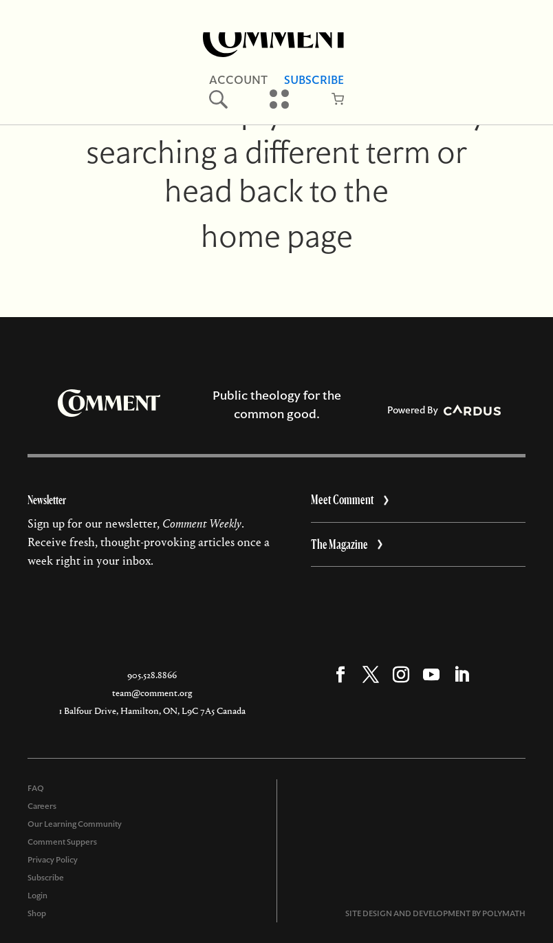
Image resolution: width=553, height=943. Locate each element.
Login (37, 895)
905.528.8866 (152, 675)
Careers (42, 806)
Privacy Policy (53, 860)
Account (238, 80)
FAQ (36, 788)
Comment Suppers (62, 842)
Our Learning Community (75, 824)
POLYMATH (503, 913)
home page (277, 236)
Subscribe (314, 80)
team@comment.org (152, 693)
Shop (37, 913)
